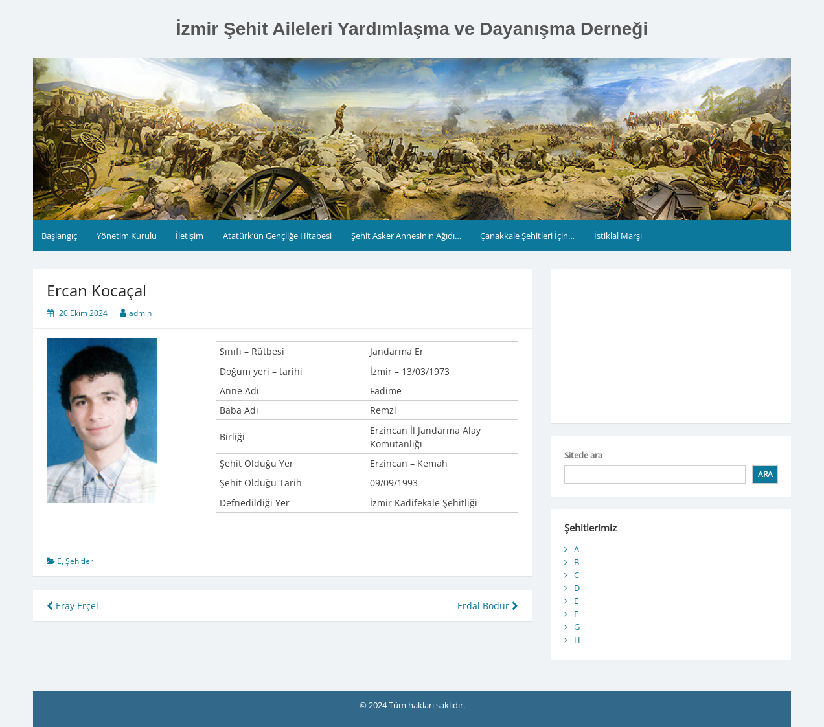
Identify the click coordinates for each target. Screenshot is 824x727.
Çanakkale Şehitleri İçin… (527, 235)
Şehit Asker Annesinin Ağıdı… (406, 235)
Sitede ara (583, 455)
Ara (765, 474)
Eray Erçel (72, 605)
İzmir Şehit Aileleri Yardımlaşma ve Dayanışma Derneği (412, 29)
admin (140, 313)
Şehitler (79, 560)
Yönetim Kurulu (127, 235)
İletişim (189, 235)
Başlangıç (59, 235)
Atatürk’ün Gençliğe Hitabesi (277, 235)
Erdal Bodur (487, 605)
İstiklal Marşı (618, 235)
